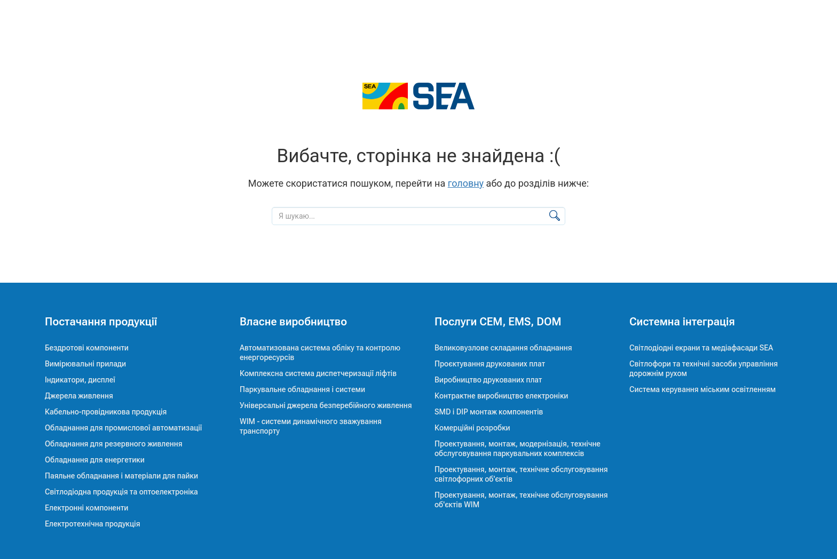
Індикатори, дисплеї (80, 380)
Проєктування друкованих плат (490, 364)
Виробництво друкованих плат (488, 380)
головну (466, 183)
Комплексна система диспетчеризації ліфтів (318, 373)
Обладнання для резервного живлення (114, 444)
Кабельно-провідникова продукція (106, 412)
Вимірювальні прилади (85, 364)
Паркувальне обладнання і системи (302, 389)
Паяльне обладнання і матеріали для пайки (121, 476)
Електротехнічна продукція (92, 524)
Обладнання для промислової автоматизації (123, 428)
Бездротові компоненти (87, 348)
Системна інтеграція (682, 321)
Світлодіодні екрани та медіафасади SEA (701, 348)
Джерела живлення (79, 396)
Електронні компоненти (86, 508)
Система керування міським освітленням (702, 389)
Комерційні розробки (472, 428)
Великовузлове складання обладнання (503, 348)
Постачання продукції (101, 321)
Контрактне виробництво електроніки (501, 396)
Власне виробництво (293, 321)
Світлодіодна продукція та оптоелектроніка (121, 492)
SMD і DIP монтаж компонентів (489, 412)
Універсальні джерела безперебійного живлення (326, 405)
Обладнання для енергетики (95, 460)
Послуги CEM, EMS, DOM (498, 321)
